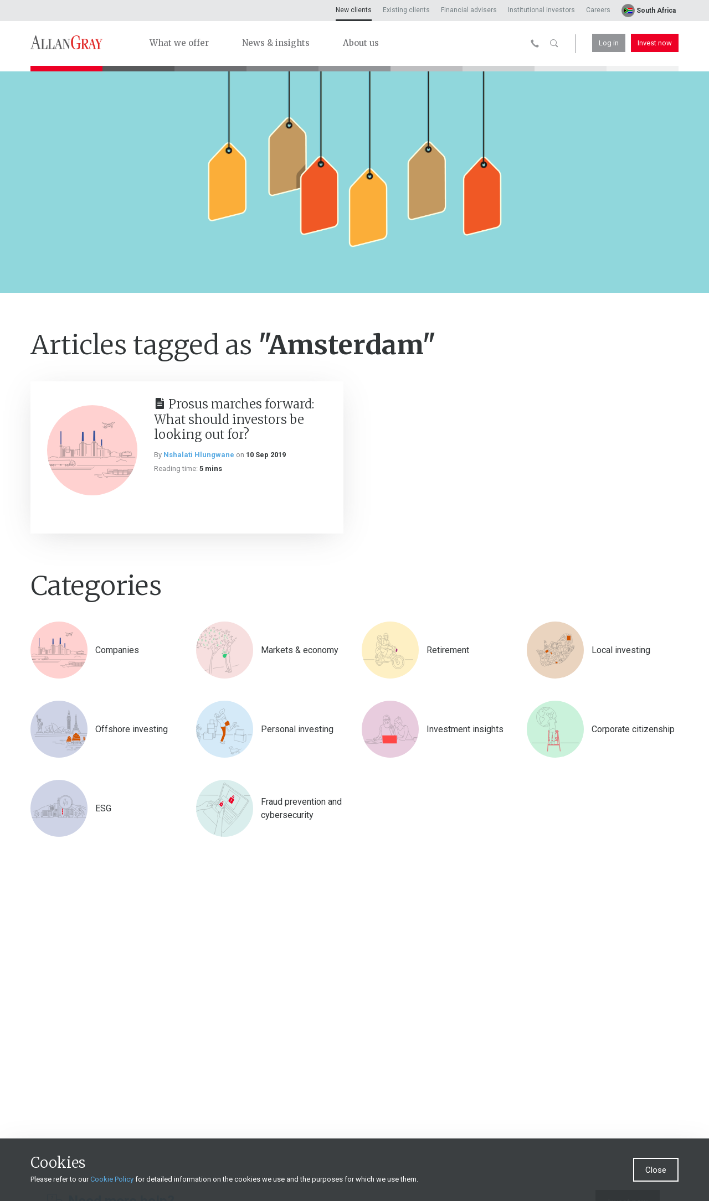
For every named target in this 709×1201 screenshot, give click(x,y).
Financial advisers (469, 10)
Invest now (655, 43)
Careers (598, 10)
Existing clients (406, 10)
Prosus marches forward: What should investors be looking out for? (234, 419)
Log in (609, 43)
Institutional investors (541, 10)
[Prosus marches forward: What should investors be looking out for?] (92, 450)
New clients (354, 10)
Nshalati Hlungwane (198, 455)
